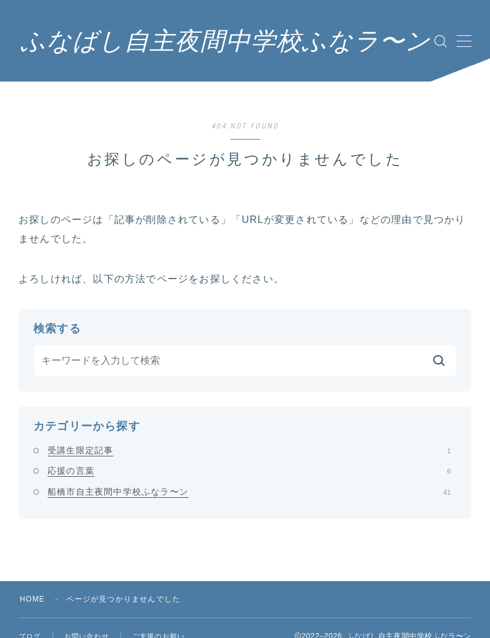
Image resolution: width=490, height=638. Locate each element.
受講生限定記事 (249, 450)
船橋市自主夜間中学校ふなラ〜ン (249, 492)
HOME (32, 599)
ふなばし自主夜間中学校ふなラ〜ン (225, 41)
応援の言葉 (249, 471)
